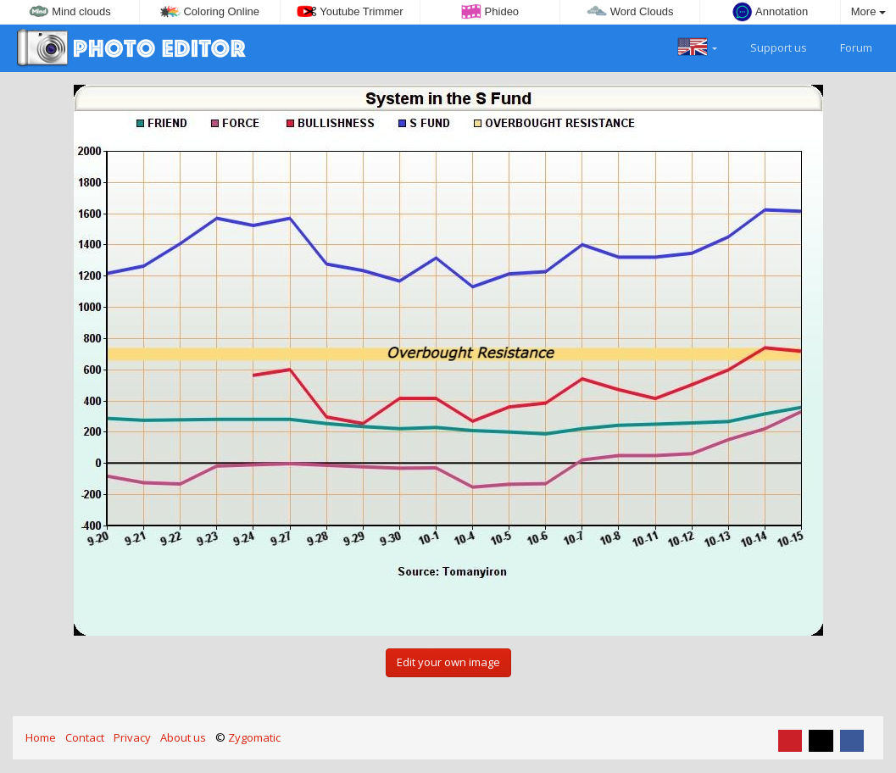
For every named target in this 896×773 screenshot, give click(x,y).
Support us (769, 45)
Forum (846, 45)
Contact (84, 737)
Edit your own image (448, 662)
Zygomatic (254, 737)
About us (183, 737)
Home (40, 737)
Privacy (132, 737)
